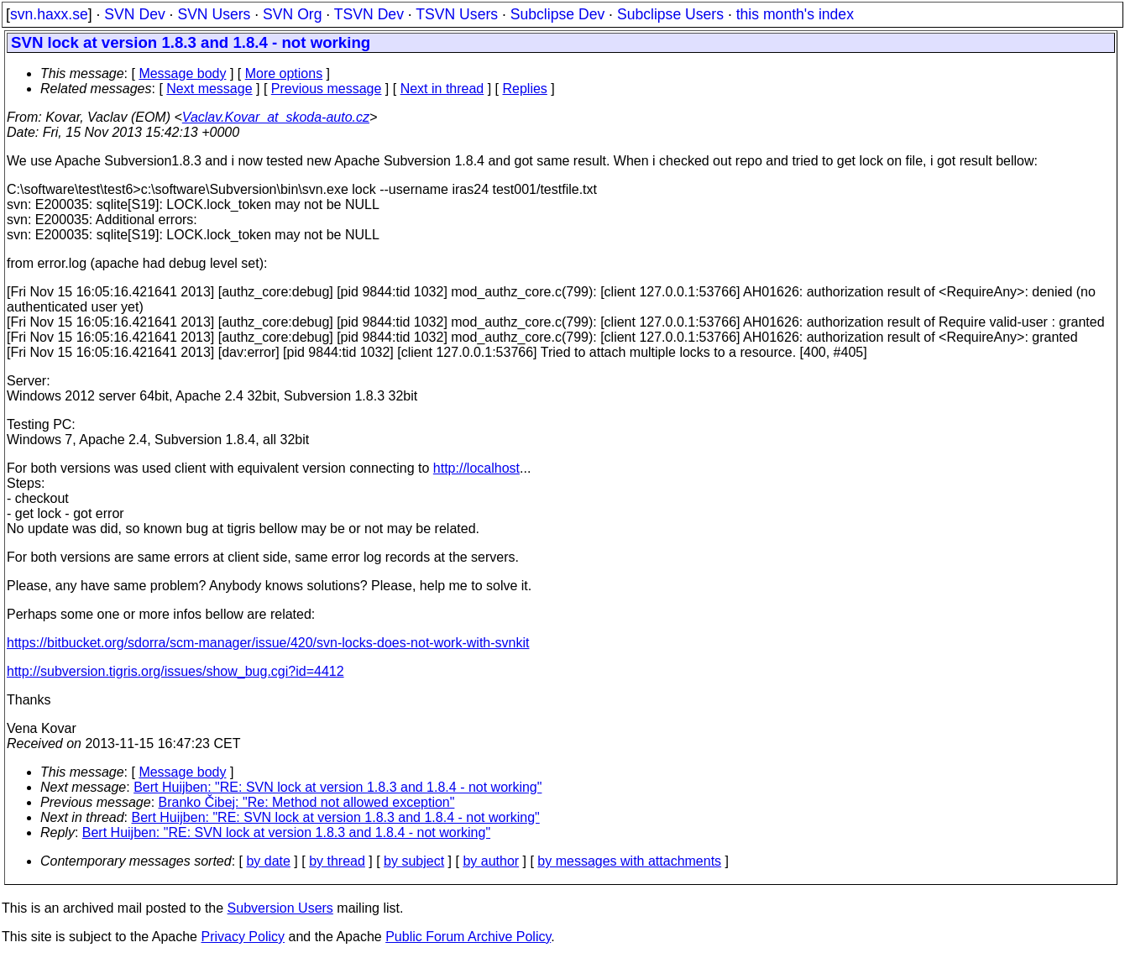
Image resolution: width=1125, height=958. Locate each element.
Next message (209, 88)
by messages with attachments (629, 861)
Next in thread (442, 88)
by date (268, 861)
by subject (414, 861)
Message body (182, 73)
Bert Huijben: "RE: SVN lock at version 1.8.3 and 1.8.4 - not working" (337, 787)
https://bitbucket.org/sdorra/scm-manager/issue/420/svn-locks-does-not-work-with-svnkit (268, 643)
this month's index (795, 14)
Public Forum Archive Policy (468, 936)
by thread (337, 861)
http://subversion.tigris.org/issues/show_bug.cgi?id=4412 (175, 671)
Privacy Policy (243, 936)
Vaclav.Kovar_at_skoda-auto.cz (275, 117)
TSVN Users (457, 14)
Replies (525, 88)
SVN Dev (134, 14)
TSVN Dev (369, 14)
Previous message (326, 88)
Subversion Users (280, 908)
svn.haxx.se (49, 14)
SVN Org (292, 14)
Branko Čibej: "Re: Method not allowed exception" (307, 802)
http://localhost (476, 468)
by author (491, 861)
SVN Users (213, 14)
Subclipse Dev (557, 14)
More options (284, 73)
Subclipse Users (670, 14)
